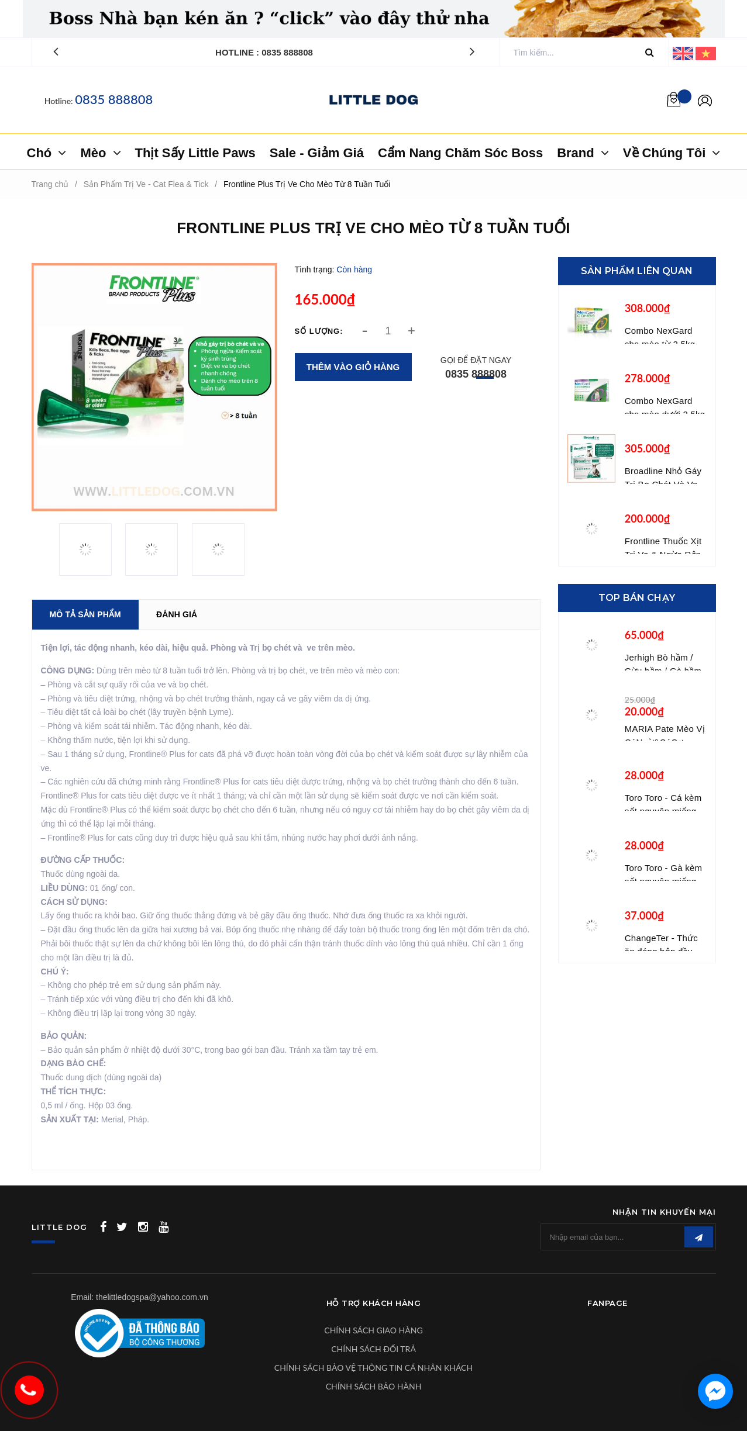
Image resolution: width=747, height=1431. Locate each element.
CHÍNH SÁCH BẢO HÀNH (374, 1386)
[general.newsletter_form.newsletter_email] (628, 1236)
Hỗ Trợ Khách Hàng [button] (373, 1303)
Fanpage (607, 1303)
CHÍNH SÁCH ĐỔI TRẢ (373, 1349)
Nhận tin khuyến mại (664, 1211)
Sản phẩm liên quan (637, 270)
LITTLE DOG (59, 1227)
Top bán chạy (636, 597)
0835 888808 (114, 99)
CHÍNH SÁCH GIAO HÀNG (373, 1330)
